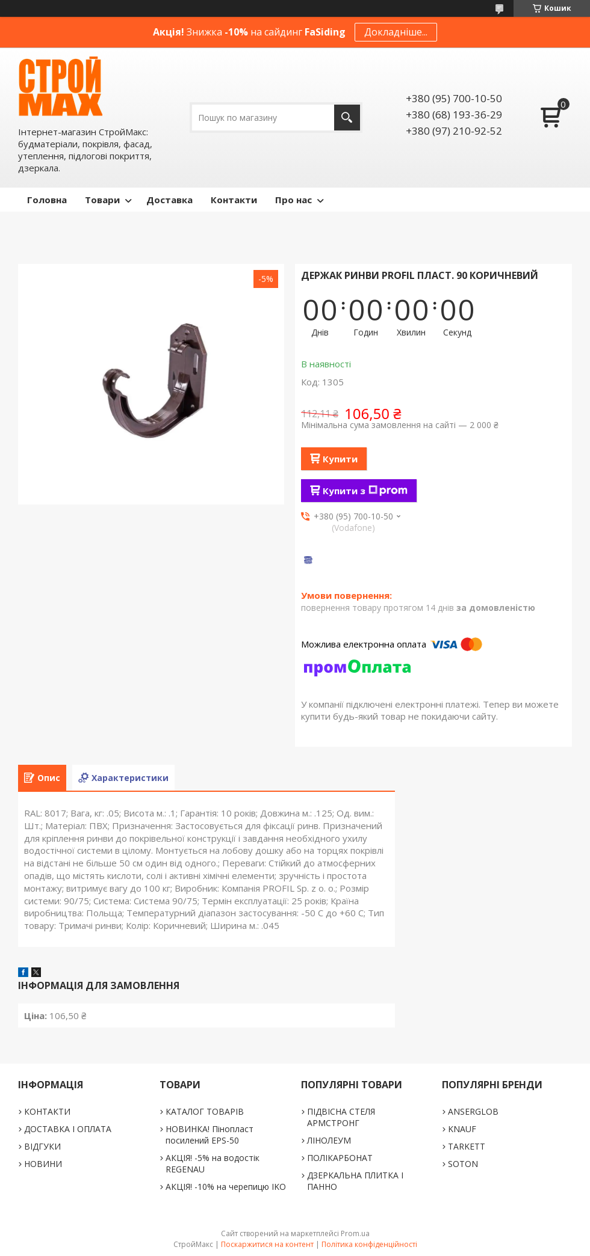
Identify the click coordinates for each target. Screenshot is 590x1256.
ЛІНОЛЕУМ (329, 1140)
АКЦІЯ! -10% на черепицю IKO (226, 1186)
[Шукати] (347, 117)
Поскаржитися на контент (267, 1244)
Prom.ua (355, 1233)
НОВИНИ (43, 1163)
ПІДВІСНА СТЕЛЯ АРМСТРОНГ (341, 1117)
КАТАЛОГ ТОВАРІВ (205, 1111)
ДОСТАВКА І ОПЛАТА (67, 1129)
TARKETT (466, 1146)
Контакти (234, 200)
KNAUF (462, 1129)
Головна (47, 200)
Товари (102, 200)
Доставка (169, 200)
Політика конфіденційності (369, 1244)
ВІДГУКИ (42, 1146)
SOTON (463, 1163)
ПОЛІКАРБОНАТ (340, 1157)
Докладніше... (395, 31)
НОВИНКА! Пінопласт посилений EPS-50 (209, 1134)
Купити (340, 459)
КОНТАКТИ (47, 1111)
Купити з (365, 491)
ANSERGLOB (473, 1111)
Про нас (293, 200)
